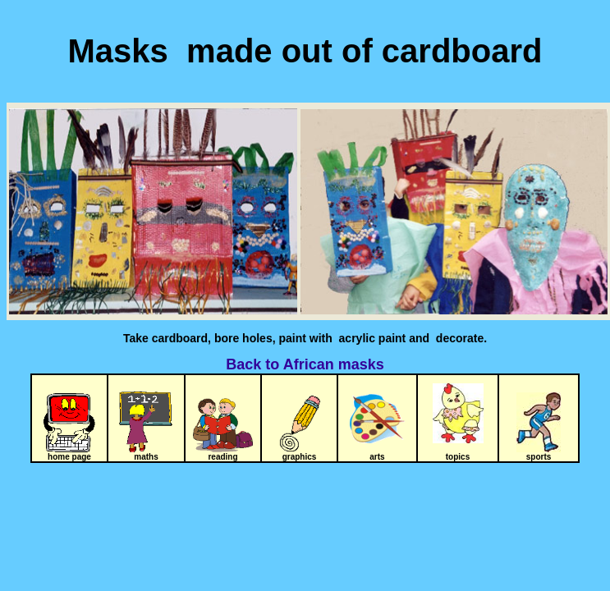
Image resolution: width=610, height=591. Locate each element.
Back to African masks (304, 364)
